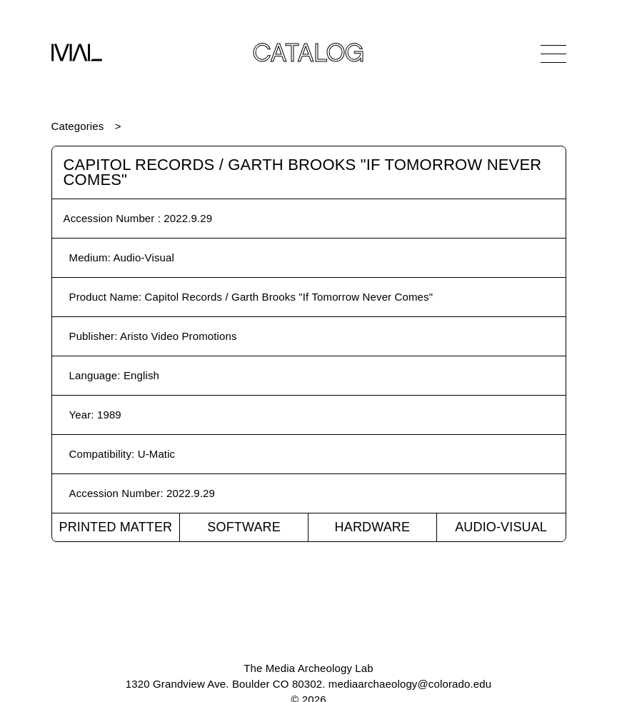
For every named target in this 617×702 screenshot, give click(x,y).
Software (244, 527)
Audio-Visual (501, 527)
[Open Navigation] (553, 53)
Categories (77, 126)
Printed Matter (115, 527)
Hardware (373, 527)
